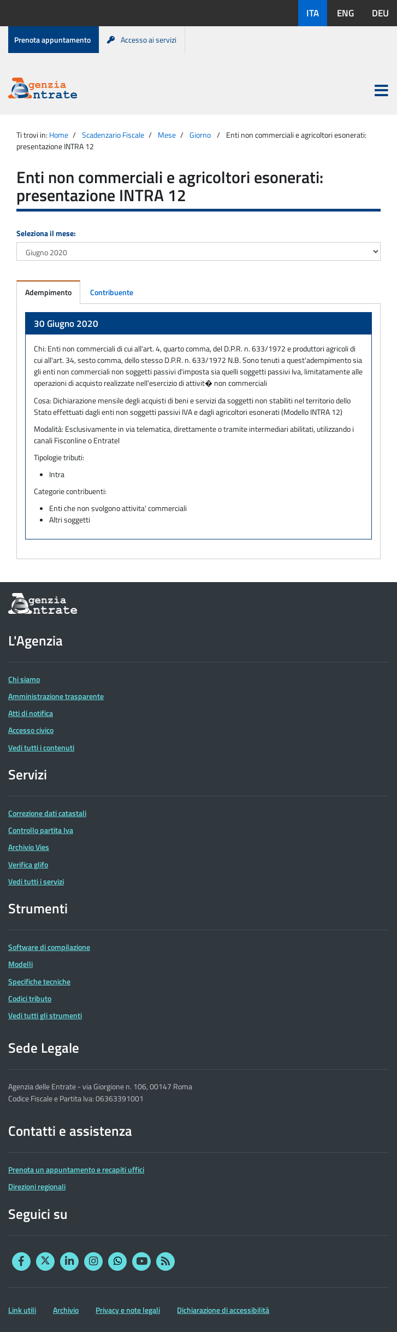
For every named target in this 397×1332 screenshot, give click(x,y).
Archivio (66, 1310)
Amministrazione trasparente (56, 696)
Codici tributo (29, 998)
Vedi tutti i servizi (36, 881)
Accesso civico (31, 730)
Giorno (200, 134)
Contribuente (111, 292)
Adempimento (48, 292)
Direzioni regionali (37, 1186)
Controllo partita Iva (40, 830)
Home (58, 134)
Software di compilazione (49, 947)
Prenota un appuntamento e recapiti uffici (76, 1169)
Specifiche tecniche (39, 981)
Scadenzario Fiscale (113, 134)
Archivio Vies (28, 847)
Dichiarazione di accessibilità (223, 1310)
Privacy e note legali (128, 1310)
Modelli (20, 964)
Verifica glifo (28, 864)
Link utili (22, 1310)
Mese (167, 134)
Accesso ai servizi (141, 39)
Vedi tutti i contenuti (41, 747)
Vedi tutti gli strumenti (45, 1015)
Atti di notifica (30, 713)
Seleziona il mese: (46, 233)
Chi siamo (24, 679)
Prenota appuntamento (52, 39)
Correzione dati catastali (47, 813)
